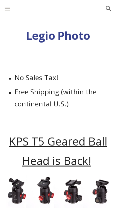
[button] (7, 8)
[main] (58, 35)
